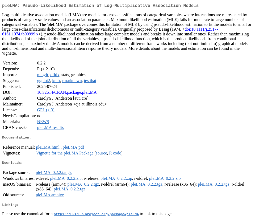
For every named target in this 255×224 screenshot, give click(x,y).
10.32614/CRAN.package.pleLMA (67, 93)
